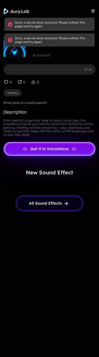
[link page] (49, 203)
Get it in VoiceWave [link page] (49, 149)
